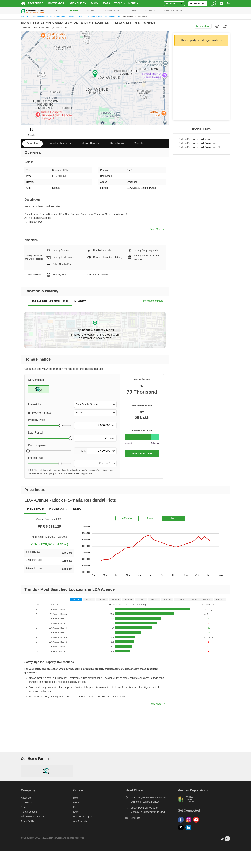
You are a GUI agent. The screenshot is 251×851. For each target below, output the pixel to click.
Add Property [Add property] (80, 821)
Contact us (27, 802)
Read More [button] (157, 229)
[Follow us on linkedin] (189, 830)
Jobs (23, 807)
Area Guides (77, 3)
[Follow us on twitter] (181, 830)
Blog (94, 3)
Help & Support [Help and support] (29, 811)
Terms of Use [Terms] (28, 821)
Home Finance (91, 143)
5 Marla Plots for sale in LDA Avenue (197, 143)
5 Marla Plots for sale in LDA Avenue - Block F (201, 147)
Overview (32, 143)
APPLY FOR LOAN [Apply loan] (142, 453)
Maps (106, 3)
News (76, 802)
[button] (95, 404)
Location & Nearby (60, 143)
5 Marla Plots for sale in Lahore (194, 139)
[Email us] (152, 819)
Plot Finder (56, 3)
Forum (76, 807)
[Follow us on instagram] (189, 822)
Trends (138, 143)
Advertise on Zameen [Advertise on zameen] (32, 816)
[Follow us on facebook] (181, 822)
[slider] (61, 425)
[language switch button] (213, 3)
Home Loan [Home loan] (203, 26)
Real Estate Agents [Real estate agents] (83, 816)
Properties (35, 3)
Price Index (117, 143)
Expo (76, 811)
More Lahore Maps (153, 300)
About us (26, 797)
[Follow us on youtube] (197, 822)
